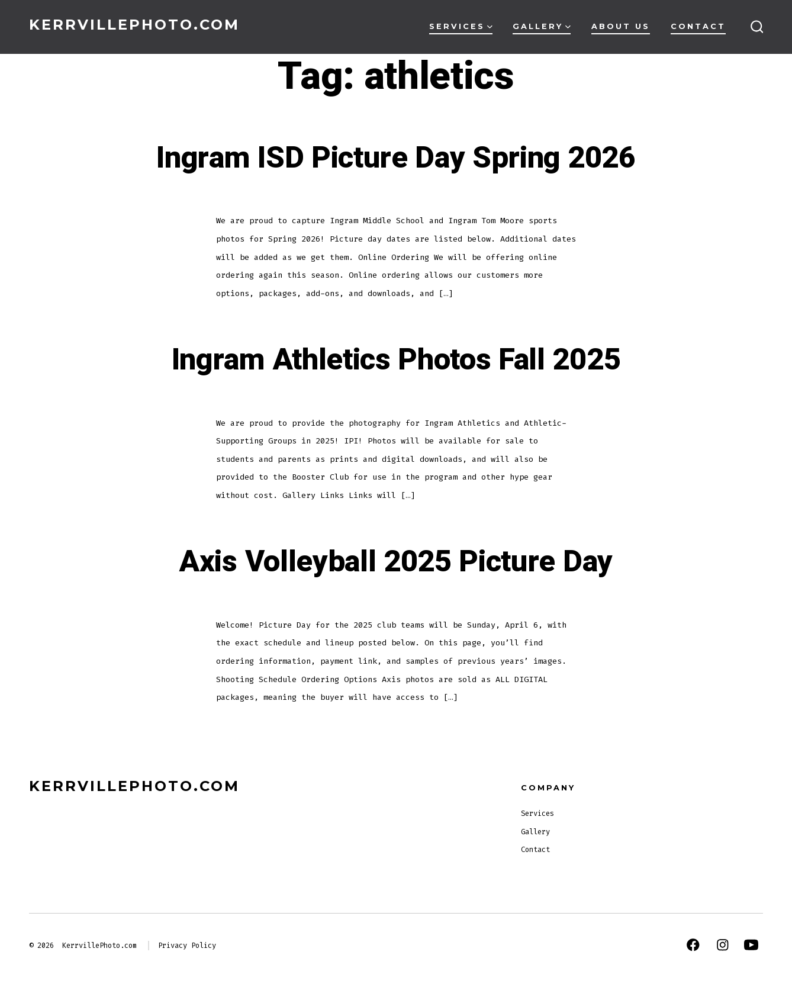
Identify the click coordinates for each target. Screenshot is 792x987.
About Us (620, 26)
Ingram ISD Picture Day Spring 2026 (395, 158)
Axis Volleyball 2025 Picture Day (396, 562)
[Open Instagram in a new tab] (722, 945)
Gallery (542, 26)
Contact (698, 26)
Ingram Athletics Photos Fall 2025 (396, 360)
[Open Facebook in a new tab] (693, 945)
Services (460, 26)
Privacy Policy (187, 945)
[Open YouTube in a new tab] (751, 945)
